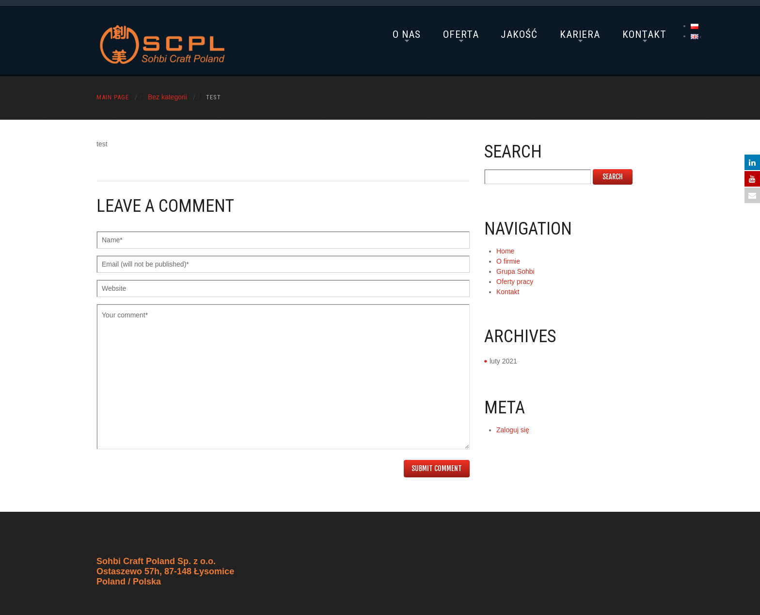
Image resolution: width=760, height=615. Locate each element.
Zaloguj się (512, 430)
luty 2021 (503, 361)
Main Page (112, 97)
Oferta (461, 34)
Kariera (580, 34)
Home (505, 251)
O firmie (508, 261)
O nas (407, 34)
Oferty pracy (514, 281)
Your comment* (283, 376)
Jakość (519, 34)
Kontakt (644, 34)
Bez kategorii (167, 97)
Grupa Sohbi (515, 271)
